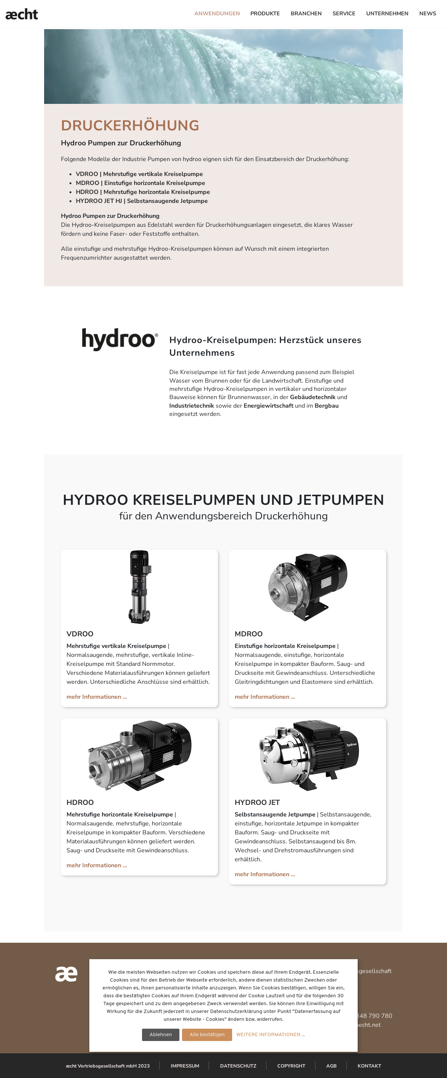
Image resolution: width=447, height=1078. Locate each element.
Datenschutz (238, 1066)
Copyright (291, 1066)
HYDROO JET (257, 802)
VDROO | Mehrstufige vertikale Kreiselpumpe (139, 174)
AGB (331, 1066)
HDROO (80, 802)
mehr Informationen (94, 697)
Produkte (265, 13)
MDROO (249, 634)
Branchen (306, 13)
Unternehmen (387, 13)
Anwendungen (217, 13)
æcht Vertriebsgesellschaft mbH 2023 (108, 1066)
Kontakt (369, 1066)
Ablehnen (160, 1035)
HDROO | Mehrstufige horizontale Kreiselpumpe (143, 192)
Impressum (185, 1066)
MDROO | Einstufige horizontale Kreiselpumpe (140, 183)
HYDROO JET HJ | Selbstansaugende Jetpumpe (142, 201)
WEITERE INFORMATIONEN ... (270, 1035)
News (427, 13)
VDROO (80, 634)
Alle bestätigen (207, 1035)
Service (344, 13)
